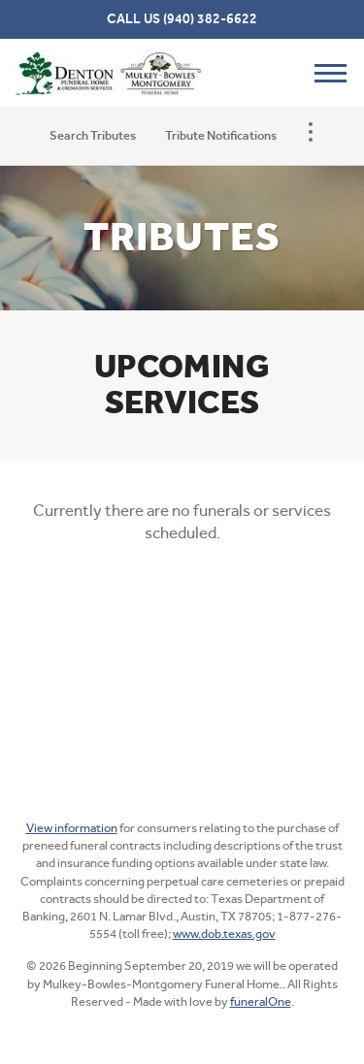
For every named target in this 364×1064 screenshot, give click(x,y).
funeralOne (260, 1001)
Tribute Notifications (221, 135)
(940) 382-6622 (210, 19)
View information (71, 828)
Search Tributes (93, 135)
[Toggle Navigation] (310, 132)
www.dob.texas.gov (224, 933)
